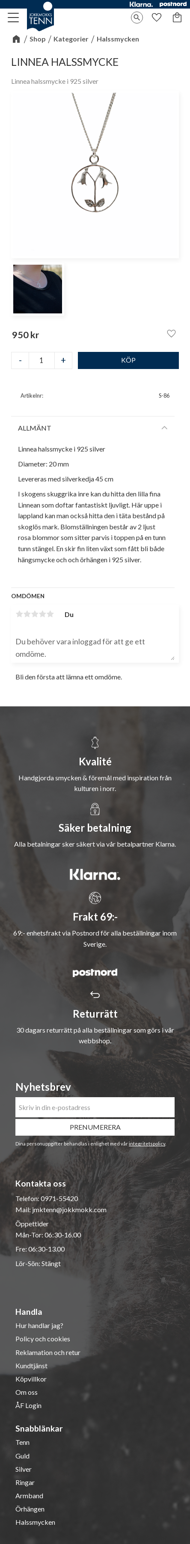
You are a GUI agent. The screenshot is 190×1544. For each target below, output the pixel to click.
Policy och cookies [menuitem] (42, 1339)
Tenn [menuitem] (22, 1442)
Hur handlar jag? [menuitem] (39, 1325)
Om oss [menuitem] (26, 1392)
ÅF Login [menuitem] (28, 1405)
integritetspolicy (147, 1143)
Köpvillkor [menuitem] (31, 1379)
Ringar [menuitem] (25, 1482)
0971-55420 (59, 1198)
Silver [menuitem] (23, 1469)
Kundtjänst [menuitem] (31, 1366)
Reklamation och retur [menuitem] (47, 1352)
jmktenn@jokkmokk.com (69, 1209)
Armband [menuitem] (29, 1496)
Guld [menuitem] (22, 1456)
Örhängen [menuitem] (30, 1509)
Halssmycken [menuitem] (35, 1522)
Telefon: (28, 1198)
